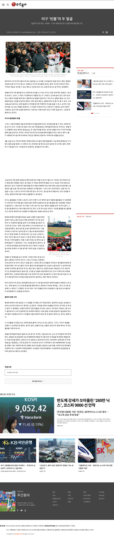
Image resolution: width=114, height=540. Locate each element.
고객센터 (35, 526)
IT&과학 (70, 499)
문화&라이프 (56, 499)
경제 (69, 492)
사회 (53, 495)
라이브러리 (86, 499)
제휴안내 (28, 526)
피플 (69, 502)
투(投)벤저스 (83, 73)
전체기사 (55, 505)
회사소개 (9, 526)
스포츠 (54, 502)
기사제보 (101, 492)
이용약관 (41, 526)
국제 (69, 495)
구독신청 (101, 495)
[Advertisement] (33, 163)
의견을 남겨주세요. (12, 372)
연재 (84, 492)
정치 (53, 492)
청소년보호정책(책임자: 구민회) (65, 526)
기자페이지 (86, 502)
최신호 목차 (87, 495)
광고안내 (101, 499)
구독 (94, 73)
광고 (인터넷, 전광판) (18, 526)
